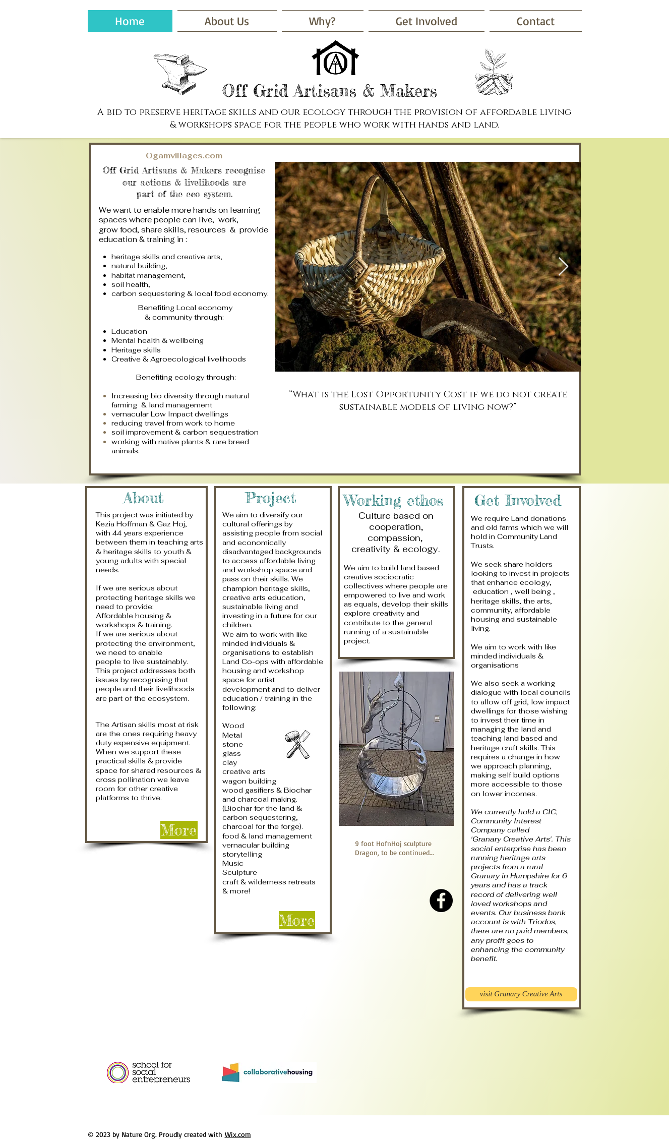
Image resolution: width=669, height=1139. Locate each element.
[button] (426, 21)
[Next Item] (563, 267)
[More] (179, 830)
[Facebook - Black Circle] (441, 900)
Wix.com (238, 1134)
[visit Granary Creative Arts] (521, 994)
